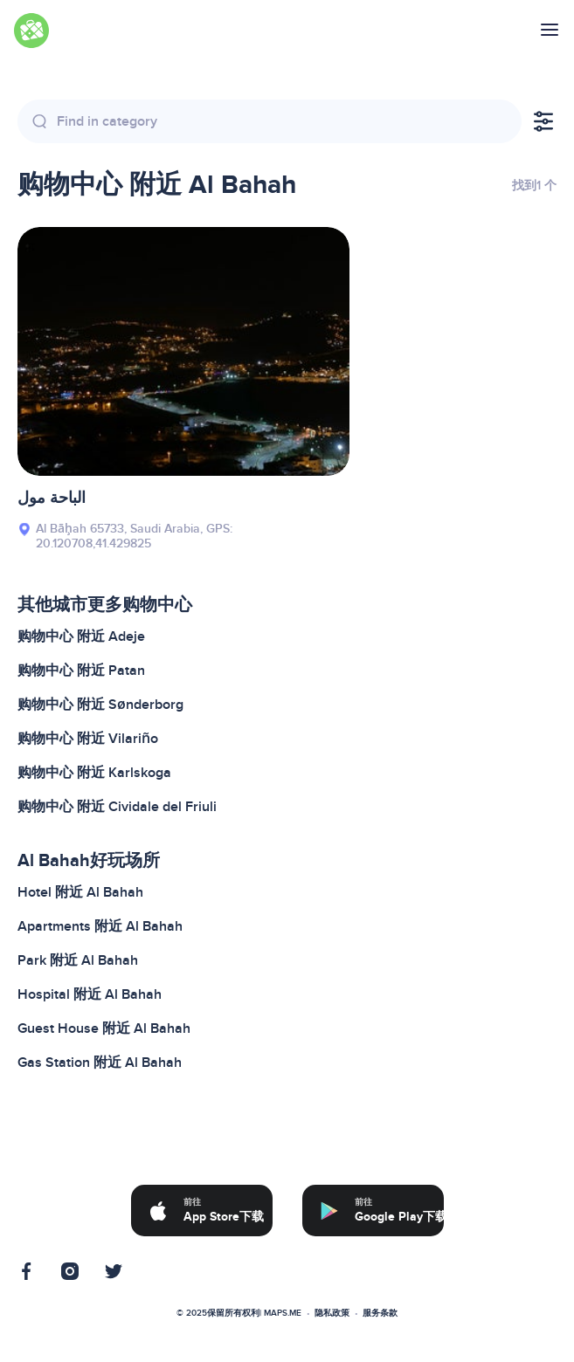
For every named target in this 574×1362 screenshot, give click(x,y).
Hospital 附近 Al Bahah (89, 994)
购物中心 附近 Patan (81, 670)
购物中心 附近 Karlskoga (94, 772)
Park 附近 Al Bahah (77, 960)
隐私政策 (332, 1313)
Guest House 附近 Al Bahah (103, 1028)
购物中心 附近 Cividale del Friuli (117, 806)
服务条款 (380, 1313)
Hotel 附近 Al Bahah (80, 892)
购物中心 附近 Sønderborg (100, 704)
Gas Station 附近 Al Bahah (99, 1062)
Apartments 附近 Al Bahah (100, 926)
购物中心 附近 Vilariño (87, 738)
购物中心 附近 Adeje (81, 636)
